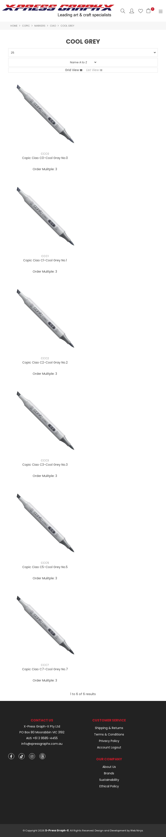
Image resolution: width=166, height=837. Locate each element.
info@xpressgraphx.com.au (41, 744)
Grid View (72, 70)
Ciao (53, 25)
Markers (39, 25)
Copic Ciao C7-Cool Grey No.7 (45, 669)
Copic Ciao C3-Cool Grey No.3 (45, 464)
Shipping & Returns (109, 728)
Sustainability (109, 780)
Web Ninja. (136, 830)
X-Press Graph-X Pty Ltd (42, 726)
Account (131, 11)
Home (14, 25)
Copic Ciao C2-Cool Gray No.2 (45, 362)
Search (123, 11)
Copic (26, 25)
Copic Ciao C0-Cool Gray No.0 (45, 158)
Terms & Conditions (109, 734)
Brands (109, 773)
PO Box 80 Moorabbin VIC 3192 (41, 732)
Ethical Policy (109, 786)
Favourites (140, 11)
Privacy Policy (109, 741)
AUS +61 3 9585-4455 (42, 738)
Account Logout (109, 747)
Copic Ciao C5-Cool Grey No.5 (45, 567)
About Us (109, 767)
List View (92, 70)
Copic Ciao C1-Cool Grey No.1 (45, 260)
